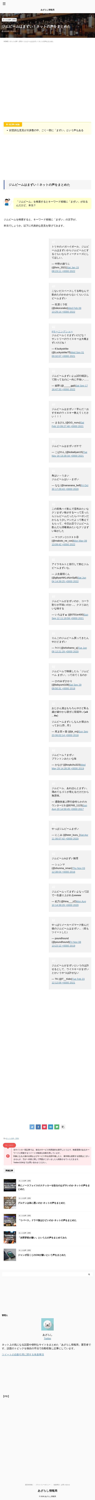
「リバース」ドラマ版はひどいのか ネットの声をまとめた (47, 1220)
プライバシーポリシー (43, 1485)
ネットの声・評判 (12, 1138)
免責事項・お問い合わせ (62, 1485)
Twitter (47, 1338)
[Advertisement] (47, 62)
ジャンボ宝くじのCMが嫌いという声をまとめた (42, 1255)
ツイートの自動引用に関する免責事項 (23, 1354)
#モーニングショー (62, 331)
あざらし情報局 (47, 10)
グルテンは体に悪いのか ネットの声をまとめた (41, 1203)
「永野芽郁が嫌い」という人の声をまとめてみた (42, 1237)
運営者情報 (29, 1485)
